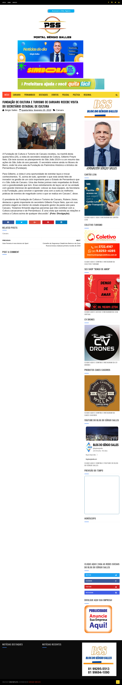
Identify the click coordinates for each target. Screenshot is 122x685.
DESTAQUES (43, 94)
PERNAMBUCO (29, 94)
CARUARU (17, 94)
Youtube (102, 587)
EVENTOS (55, 94)
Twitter (102, 575)
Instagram (102, 593)
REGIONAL (87, 94)
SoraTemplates (13, 682)
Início (4, 2)
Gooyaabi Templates (35, 682)
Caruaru (60, 110)
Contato (15, 2)
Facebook (102, 581)
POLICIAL (65, 94)
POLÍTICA (76, 94)
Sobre (9, 2)
